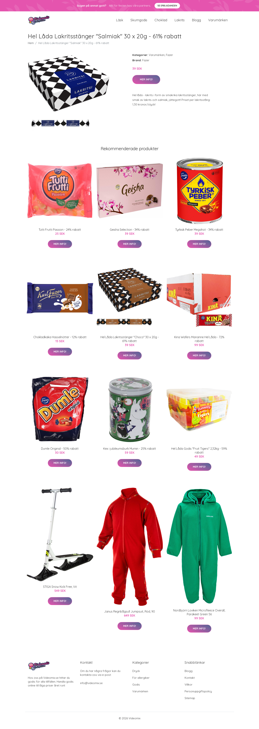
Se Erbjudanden (167, 5)
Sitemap (190, 702)
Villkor (188, 689)
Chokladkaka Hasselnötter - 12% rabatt (60, 341)
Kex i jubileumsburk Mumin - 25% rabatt (129, 453)
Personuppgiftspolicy (198, 695)
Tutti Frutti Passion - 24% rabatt (60, 234)
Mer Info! (146, 83)
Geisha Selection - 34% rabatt (129, 234)
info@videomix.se (91, 687)
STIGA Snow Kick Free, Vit (60, 591)
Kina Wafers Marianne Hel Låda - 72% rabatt (199, 343)
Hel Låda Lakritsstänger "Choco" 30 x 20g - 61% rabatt (129, 343)
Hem (31, 47)
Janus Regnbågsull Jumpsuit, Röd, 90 (129, 616)
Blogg (196, 22)
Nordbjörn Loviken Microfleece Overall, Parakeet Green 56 (199, 616)
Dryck (136, 675)
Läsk (119, 22)
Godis (136, 689)
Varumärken (218, 22)
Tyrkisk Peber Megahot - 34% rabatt (199, 234)
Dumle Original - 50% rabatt (60, 453)
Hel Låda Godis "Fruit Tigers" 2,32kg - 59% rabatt (199, 455)
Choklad (161, 22)
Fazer (169, 59)
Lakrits (179, 22)
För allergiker (141, 682)
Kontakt (190, 682)
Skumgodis (139, 22)
